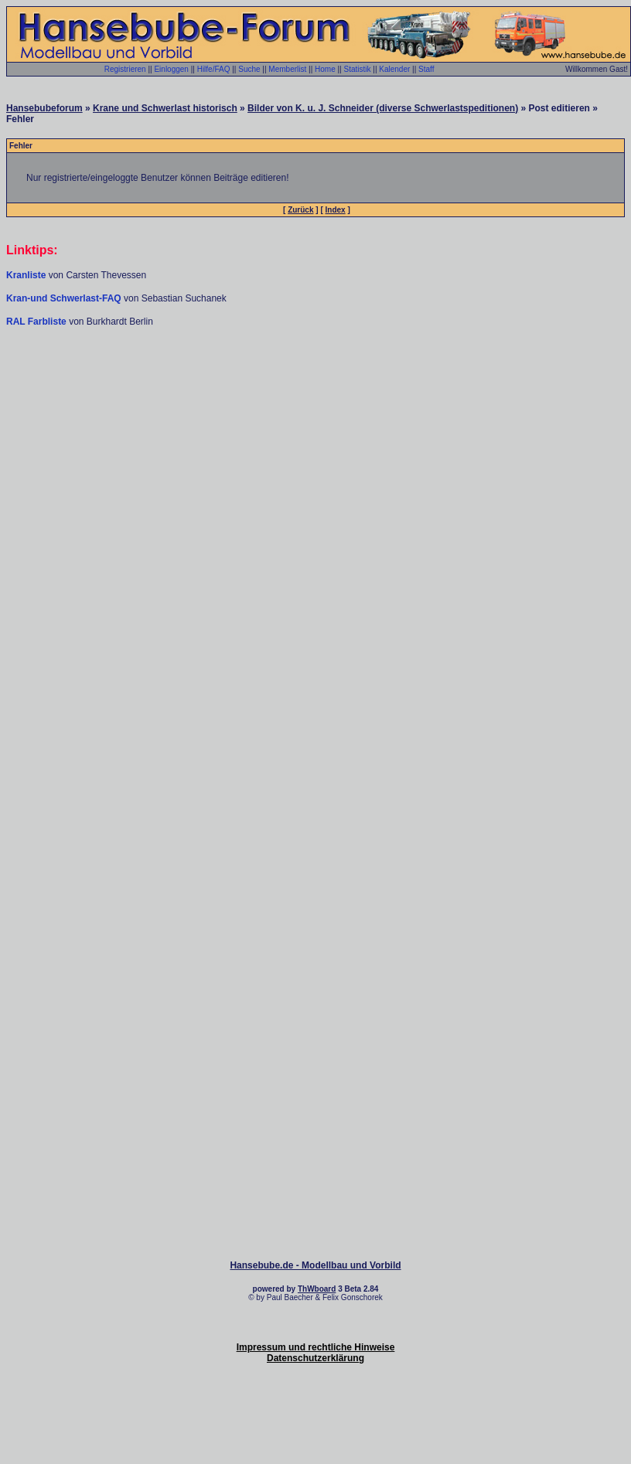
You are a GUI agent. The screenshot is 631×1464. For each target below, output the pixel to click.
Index (336, 210)
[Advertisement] (313, 484)
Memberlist (287, 69)
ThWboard (317, 1289)
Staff (426, 69)
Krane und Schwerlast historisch (165, 108)
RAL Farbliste (37, 321)
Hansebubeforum (44, 108)
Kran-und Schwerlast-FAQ (65, 298)
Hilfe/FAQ (213, 69)
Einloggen (171, 69)
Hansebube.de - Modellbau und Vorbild (315, 1265)
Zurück (300, 210)
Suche (249, 69)
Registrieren (125, 69)
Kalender (394, 69)
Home (325, 69)
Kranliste (26, 275)
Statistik (356, 69)
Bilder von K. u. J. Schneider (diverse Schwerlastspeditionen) (382, 108)
